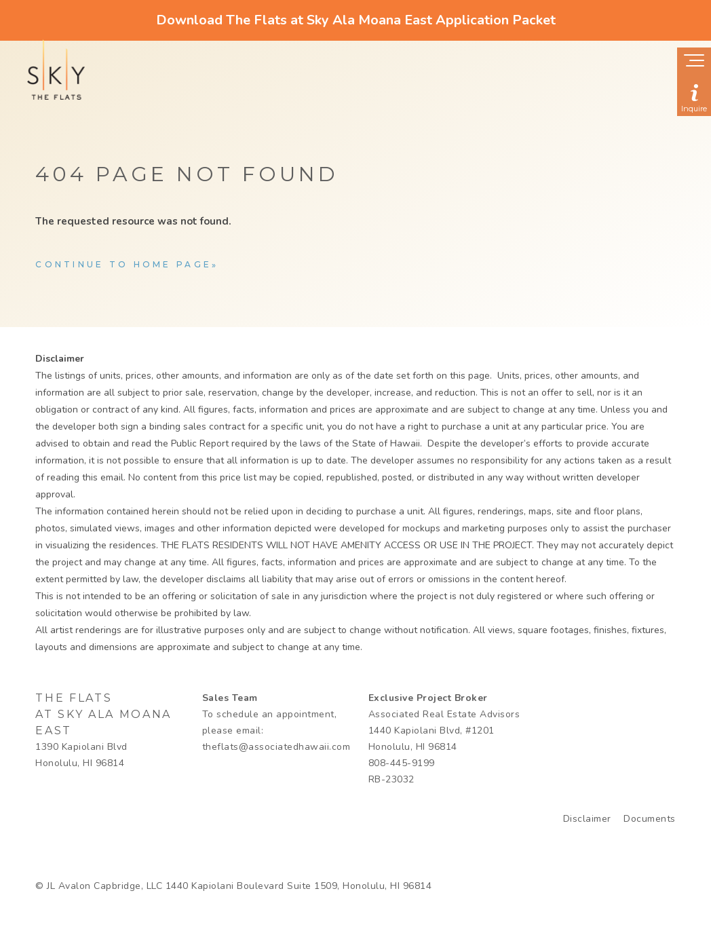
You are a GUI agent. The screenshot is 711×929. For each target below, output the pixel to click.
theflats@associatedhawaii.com (276, 746)
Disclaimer (587, 818)
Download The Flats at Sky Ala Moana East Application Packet (356, 20)
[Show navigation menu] (694, 62)
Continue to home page (123, 264)
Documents (649, 818)
